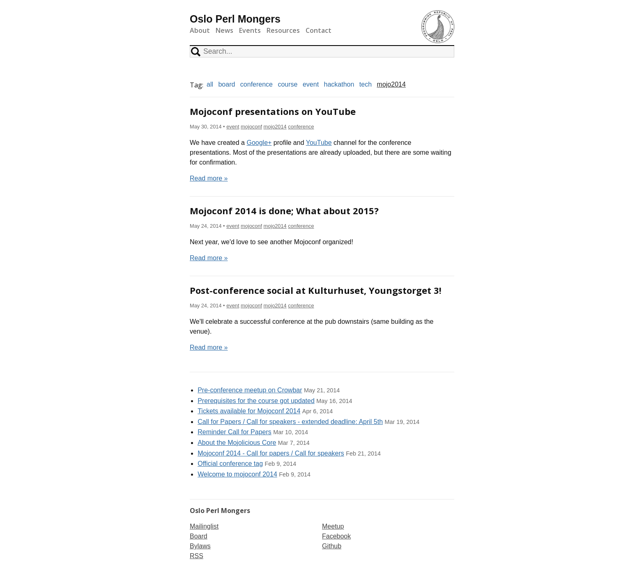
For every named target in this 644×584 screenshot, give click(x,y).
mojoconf (251, 127)
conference (256, 84)
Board (198, 536)
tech (365, 84)
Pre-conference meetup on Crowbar (250, 390)
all (210, 84)
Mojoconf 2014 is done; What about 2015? (284, 210)
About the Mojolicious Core (237, 442)
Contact (318, 30)
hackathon (339, 84)
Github (331, 546)
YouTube (319, 142)
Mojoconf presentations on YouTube (273, 111)
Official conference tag (230, 463)
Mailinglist (204, 526)
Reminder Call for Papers (234, 431)
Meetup (333, 526)
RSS (196, 555)
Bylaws (200, 546)
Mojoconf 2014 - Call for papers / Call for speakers (271, 453)
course (287, 84)
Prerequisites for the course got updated (256, 400)
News (224, 30)
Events (250, 30)
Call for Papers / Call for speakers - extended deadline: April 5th (290, 421)
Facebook (336, 536)
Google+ (258, 142)
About (200, 30)
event (311, 84)
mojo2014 (391, 84)
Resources (283, 30)
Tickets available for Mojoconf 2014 (249, 411)
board (226, 84)
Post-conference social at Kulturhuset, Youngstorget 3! (316, 290)
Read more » (209, 178)
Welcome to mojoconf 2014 (237, 474)
